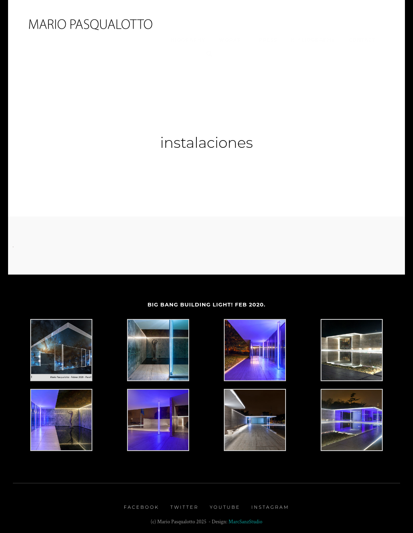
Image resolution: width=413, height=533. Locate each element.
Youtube (225, 504)
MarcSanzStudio (246, 518)
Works (230, 40)
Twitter (184, 504)
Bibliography (313, 40)
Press (268, 40)
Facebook (141, 504)
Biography (188, 40)
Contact (361, 40)
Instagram (270, 504)
